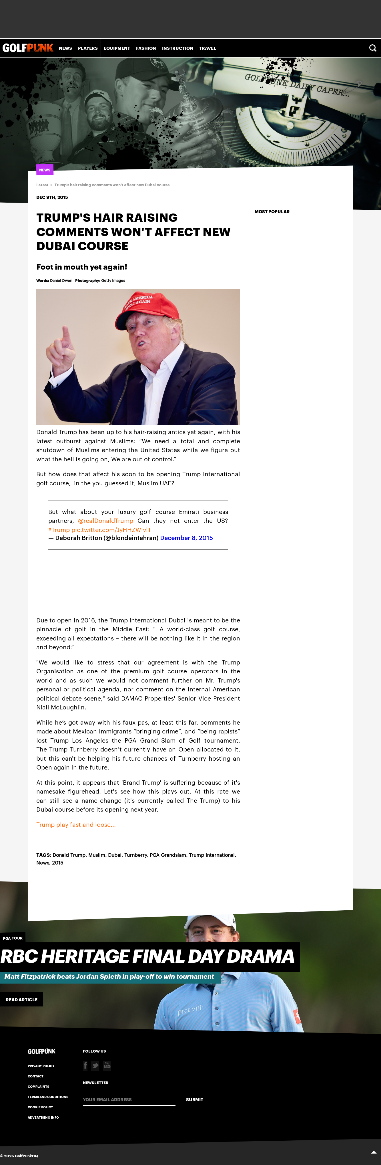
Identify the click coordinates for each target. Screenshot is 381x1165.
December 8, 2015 (186, 538)
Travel (207, 48)
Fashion (146, 48)
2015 (57, 862)
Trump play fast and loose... (76, 824)
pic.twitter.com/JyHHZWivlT (111, 529)
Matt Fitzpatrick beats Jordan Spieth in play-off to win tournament (109, 976)
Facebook (85, 1066)
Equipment (117, 48)
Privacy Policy (41, 1065)
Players (88, 48)
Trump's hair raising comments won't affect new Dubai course (111, 185)
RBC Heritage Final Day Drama (147, 957)
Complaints (38, 1086)
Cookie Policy (40, 1107)
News (65, 48)
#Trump (59, 529)
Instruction (177, 48)
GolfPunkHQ (26, 1155)
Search (373, 48)
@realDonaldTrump (105, 520)
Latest (42, 185)
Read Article (21, 999)
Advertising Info (43, 1117)
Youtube (107, 1066)
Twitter (95, 1066)
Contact (35, 1076)
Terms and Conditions (48, 1096)
